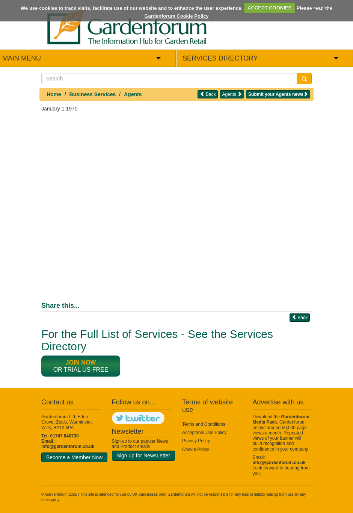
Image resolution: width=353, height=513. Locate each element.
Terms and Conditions (203, 424)
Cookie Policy (195, 449)
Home (54, 94)
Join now (81, 362)
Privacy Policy (196, 440)
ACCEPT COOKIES (269, 8)
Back (208, 94)
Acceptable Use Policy (204, 432)
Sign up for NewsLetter (143, 455)
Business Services (92, 94)
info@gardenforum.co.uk (67, 446)
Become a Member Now (74, 457)
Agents (133, 94)
